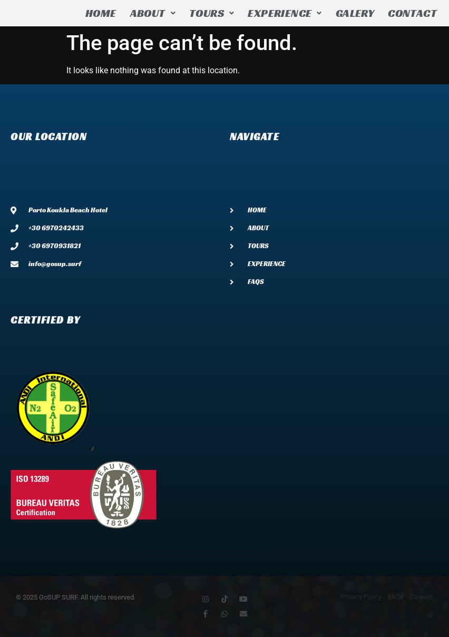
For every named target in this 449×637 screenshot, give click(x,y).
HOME (100, 13)
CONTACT (412, 13)
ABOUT (152, 13)
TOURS (211, 13)
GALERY (355, 13)
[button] (152, 13)
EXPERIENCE (284, 13)
